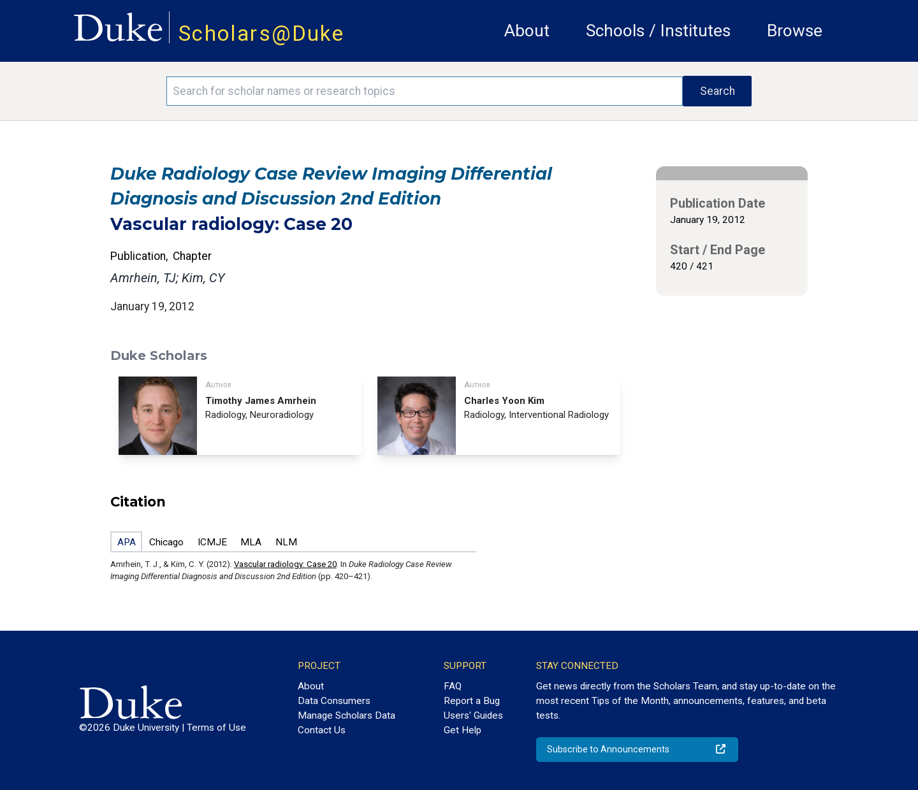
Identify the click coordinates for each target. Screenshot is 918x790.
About (527, 30)
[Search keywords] (424, 91)
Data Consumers (334, 701)
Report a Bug (472, 701)
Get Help (462, 730)
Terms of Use (216, 727)
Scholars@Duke (261, 33)
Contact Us (322, 730)
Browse (794, 30)
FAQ (453, 686)
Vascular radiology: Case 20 (285, 564)
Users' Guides (473, 715)
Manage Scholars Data (346, 715)
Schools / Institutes (658, 30)
